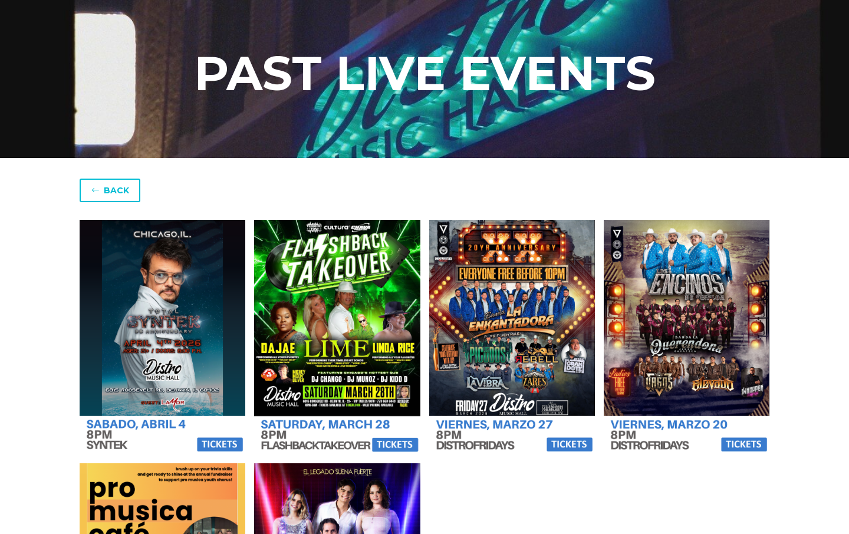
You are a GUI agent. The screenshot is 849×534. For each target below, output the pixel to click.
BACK (110, 190)
